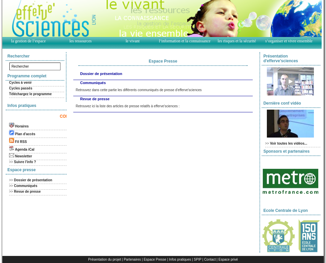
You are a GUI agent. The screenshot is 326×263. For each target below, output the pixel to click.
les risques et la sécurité (237, 41)
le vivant (133, 41)
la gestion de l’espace (28, 41)
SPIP (198, 259)
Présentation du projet (104, 259)
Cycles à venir (20, 82)
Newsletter (23, 156)
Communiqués (25, 186)
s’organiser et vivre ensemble (289, 41)
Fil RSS (21, 142)
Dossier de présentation (33, 180)
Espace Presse (155, 259)
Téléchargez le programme (30, 94)
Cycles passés (20, 88)
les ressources (80, 41)
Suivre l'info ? (25, 162)
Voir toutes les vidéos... (288, 143)
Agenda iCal (24, 149)
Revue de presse (27, 191)
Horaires (22, 126)
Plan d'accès (25, 134)
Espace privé (228, 259)
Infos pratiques (180, 259)
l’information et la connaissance (185, 41)
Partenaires (132, 259)
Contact (209, 259)
